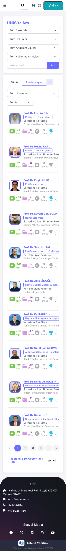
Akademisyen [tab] (34, 82)
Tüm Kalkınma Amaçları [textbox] (24, 56)
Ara (53, 65)
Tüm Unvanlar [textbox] (18, 93)
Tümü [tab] (14, 82)
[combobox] (24, 5)
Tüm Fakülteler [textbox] (19, 30)
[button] (49, 82)
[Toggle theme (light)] (39, 5)
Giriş (53, 5)
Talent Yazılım (37, 543)
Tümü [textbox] (13, 102)
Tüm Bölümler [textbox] (18, 38)
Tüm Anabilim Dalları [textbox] (23, 47)
